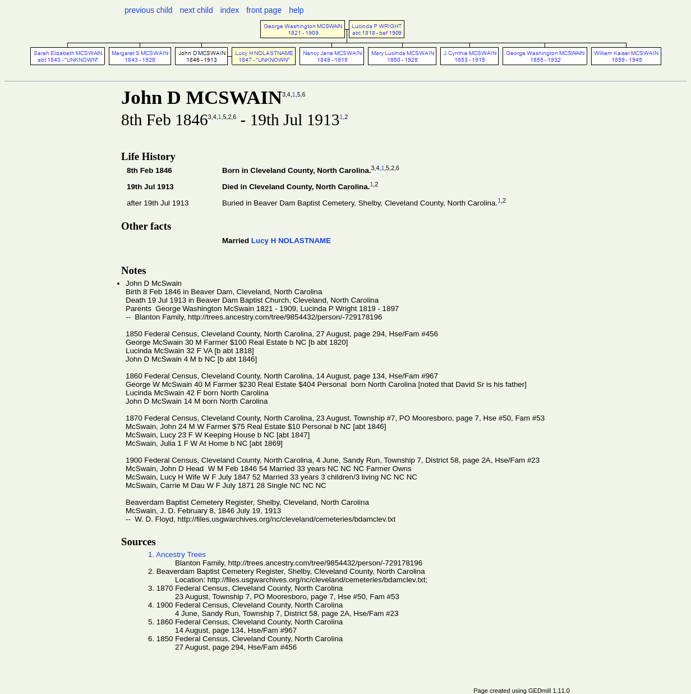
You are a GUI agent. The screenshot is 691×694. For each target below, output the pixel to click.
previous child (149, 10)
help (296, 10)
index (229, 10)
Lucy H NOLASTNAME (291, 240)
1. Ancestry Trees (177, 554)
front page (264, 10)
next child (196, 10)
